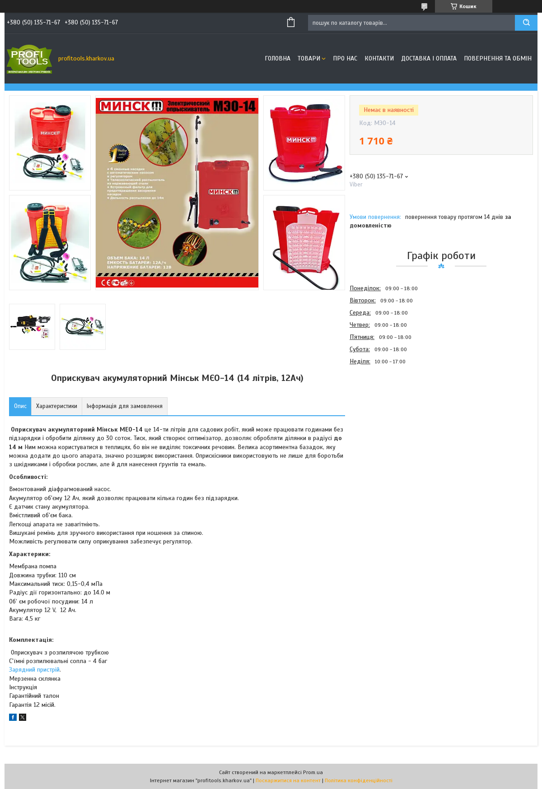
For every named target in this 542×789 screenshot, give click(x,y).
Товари (309, 58)
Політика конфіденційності (358, 780)
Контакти (379, 58)
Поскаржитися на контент (288, 780)
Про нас (345, 58)
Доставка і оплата (429, 58)
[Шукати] (526, 23)
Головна (277, 58)
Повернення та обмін (498, 58)
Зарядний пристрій (34, 669)
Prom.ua (313, 772)
